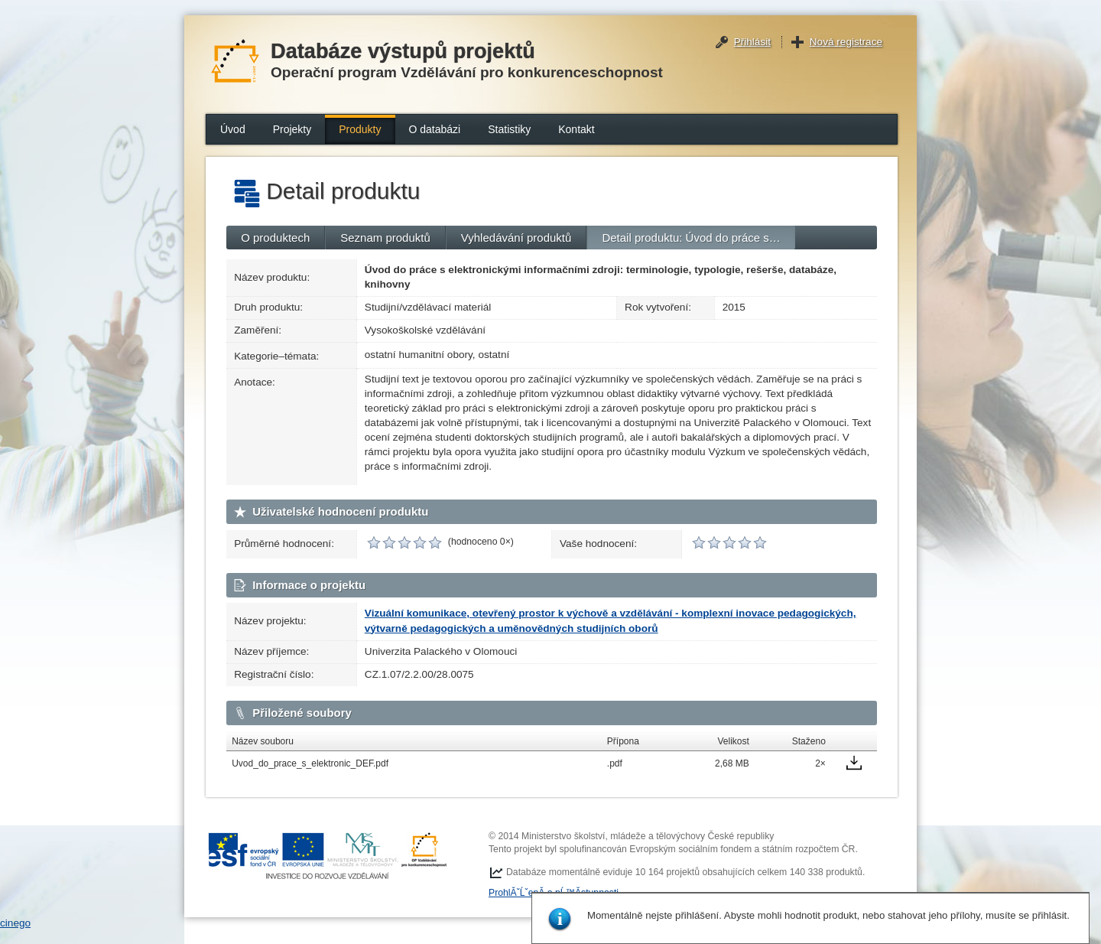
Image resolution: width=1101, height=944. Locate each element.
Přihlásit (752, 41)
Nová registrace (846, 41)
